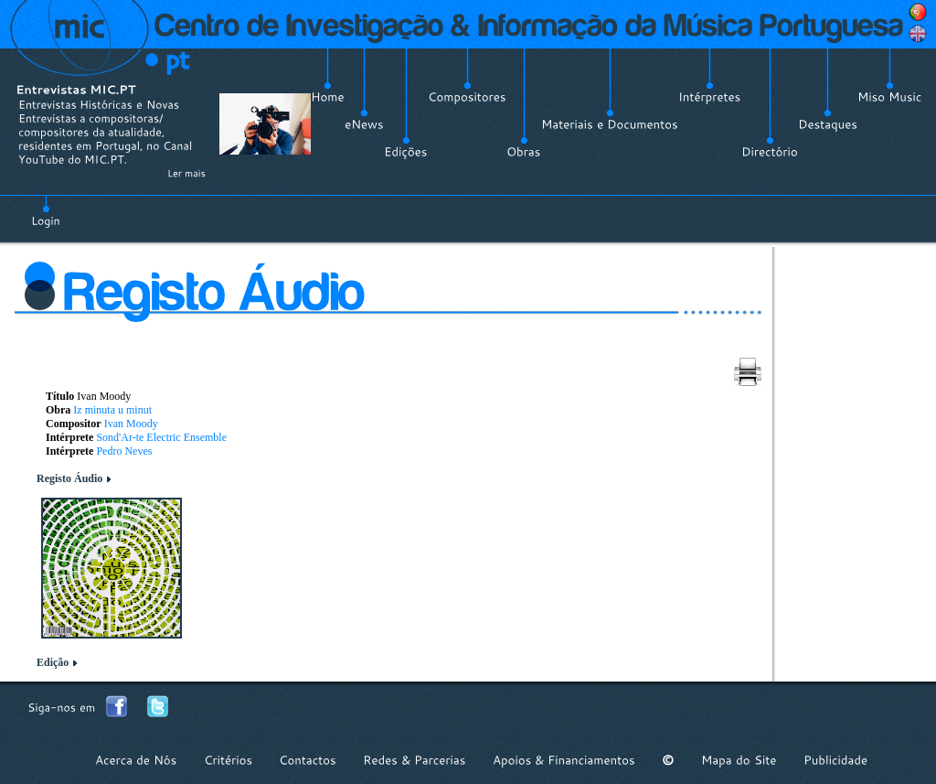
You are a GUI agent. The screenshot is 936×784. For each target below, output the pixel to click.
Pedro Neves (124, 451)
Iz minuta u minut (112, 409)
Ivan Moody (131, 423)
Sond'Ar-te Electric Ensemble (161, 437)
